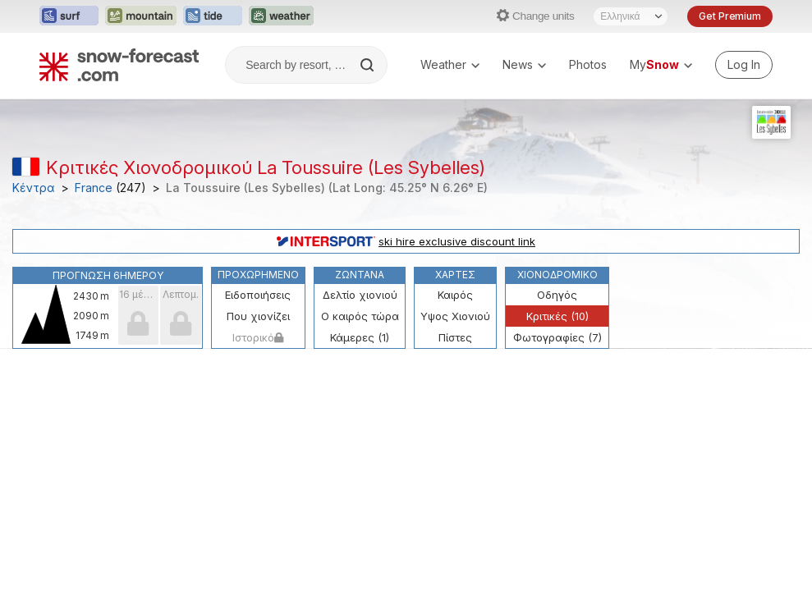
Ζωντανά (359, 274)
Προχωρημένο (258, 274)
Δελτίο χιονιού (360, 294)
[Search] (369, 65)
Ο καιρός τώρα (360, 316)
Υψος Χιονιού (455, 316)
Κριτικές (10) (557, 316)
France (93, 188)
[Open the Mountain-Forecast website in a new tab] (141, 16)
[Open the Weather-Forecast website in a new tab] (281, 16)
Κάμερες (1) (359, 337)
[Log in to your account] (744, 65)
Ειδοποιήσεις (258, 294)
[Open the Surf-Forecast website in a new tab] (69, 16)
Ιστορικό (257, 337)
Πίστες (455, 337)
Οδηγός (557, 294)
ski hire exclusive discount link (406, 241)
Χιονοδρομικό (557, 274)
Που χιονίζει (258, 316)
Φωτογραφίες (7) (557, 337)
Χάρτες (455, 274)
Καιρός (455, 294)
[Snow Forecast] (119, 64)
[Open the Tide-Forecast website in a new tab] (212, 16)
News (524, 64)
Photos (588, 64)
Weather (449, 64)
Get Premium (730, 16)
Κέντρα (33, 188)
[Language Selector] (630, 16)
